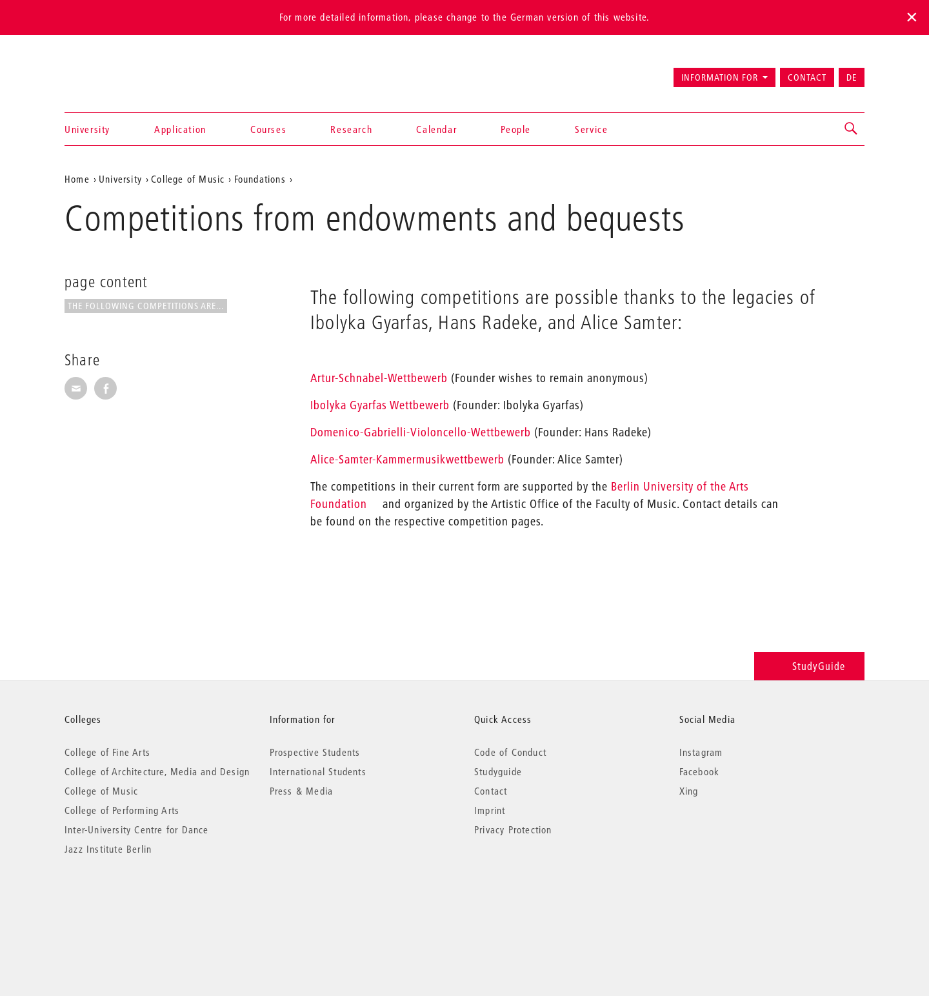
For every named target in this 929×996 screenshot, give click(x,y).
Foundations (260, 178)
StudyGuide (809, 666)
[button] (851, 129)
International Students (318, 771)
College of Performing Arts (122, 810)
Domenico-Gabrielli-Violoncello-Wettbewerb (420, 432)
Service (591, 129)
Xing (689, 790)
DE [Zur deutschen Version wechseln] (851, 77)
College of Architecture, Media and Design (157, 771)
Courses (268, 129)
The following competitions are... (146, 306)
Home (77, 178)
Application (180, 129)
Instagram (701, 752)
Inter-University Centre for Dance (137, 829)
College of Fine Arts (107, 752)
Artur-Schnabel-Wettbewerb (379, 378)
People (516, 129)
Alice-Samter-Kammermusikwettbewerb (407, 459)
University (87, 129)
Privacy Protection (513, 829)
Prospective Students (315, 752)
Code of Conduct (510, 752)
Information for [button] (719, 77)
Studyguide (498, 771)
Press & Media (302, 790)
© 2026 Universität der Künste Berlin (132, 903)
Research (351, 129)
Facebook (699, 771)
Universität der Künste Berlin (115, 71)
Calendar (436, 129)
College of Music (188, 178)
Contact (807, 77)
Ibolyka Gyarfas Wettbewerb (380, 405)
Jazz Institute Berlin (108, 848)
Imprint (489, 810)
